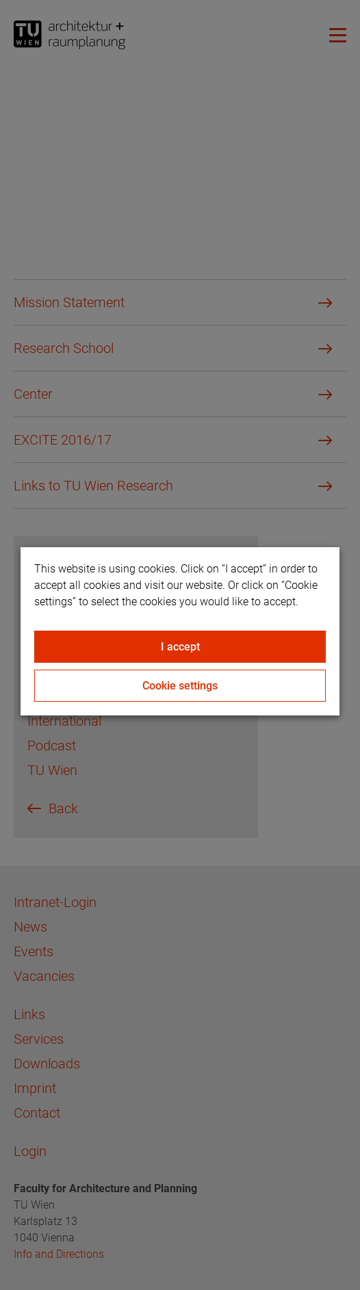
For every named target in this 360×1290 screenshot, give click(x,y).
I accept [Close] (180, 646)
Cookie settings (180, 685)
